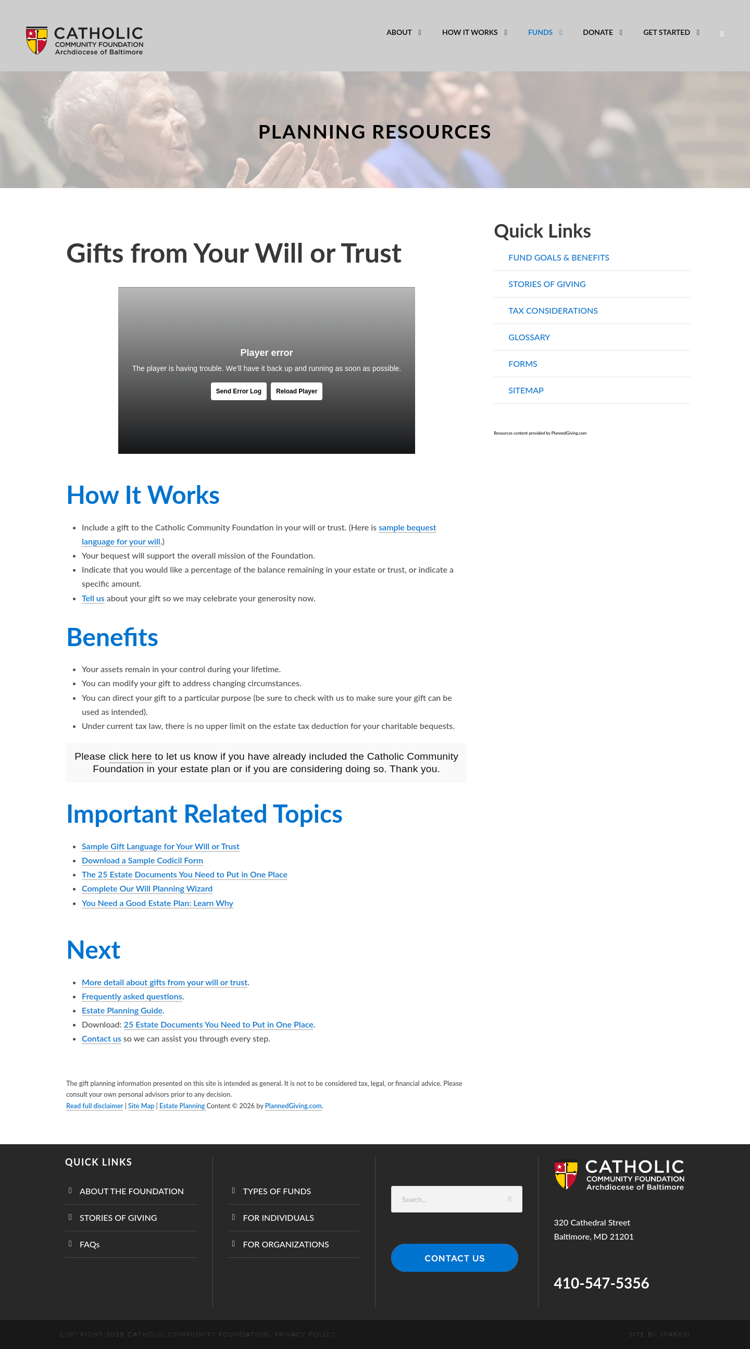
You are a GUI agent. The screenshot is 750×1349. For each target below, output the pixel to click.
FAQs (89, 1244)
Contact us (101, 1038)
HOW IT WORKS (470, 32)
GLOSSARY (529, 337)
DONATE (598, 32)
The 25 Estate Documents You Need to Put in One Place (185, 874)
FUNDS (540, 32)
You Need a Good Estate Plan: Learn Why (157, 903)
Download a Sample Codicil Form (142, 860)
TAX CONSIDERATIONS (553, 310)
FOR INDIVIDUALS (278, 1217)
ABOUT (399, 32)
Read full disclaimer (94, 1106)
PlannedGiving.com (293, 1106)
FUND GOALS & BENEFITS (558, 257)
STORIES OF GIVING (546, 284)
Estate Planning (182, 1106)
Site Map (141, 1106)
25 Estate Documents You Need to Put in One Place (219, 1024)
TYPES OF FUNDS (277, 1191)
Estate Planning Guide (122, 1010)
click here (130, 756)
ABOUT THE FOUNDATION (132, 1191)
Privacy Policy (305, 1334)
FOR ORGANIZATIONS (286, 1244)
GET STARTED (666, 32)
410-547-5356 (601, 1283)
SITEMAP (525, 390)
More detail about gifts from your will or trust (164, 982)
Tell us (93, 598)
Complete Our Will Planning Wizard (147, 888)
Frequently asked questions (132, 996)
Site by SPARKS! (659, 1334)
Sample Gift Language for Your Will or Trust (161, 846)
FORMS (523, 363)
